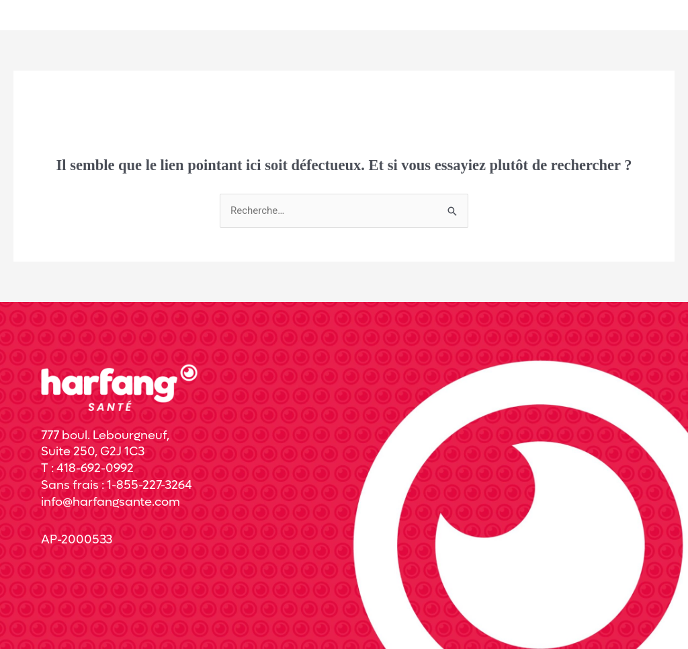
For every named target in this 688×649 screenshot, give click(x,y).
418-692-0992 (95, 468)
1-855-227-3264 (149, 485)
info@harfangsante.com (110, 502)
